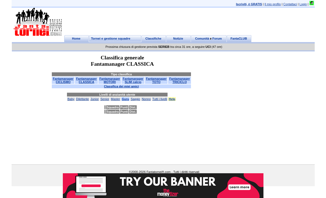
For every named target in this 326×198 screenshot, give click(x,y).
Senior (104, 99)
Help (172, 99)
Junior (94, 99)
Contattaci (290, 4)
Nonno (146, 99)
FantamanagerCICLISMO (63, 80)
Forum (217, 38)
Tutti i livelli (159, 99)
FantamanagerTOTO (156, 80)
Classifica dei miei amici (121, 86)
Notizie (178, 38)
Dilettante (82, 99)
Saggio (135, 99)
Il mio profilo (273, 4)
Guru (125, 99)
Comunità (202, 38)
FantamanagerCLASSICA (86, 80)
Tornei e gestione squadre (110, 38)
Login (303, 4)
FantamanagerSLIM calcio (133, 80)
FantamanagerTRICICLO (179, 80)
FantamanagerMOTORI (109, 80)
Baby (71, 99)
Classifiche (153, 38)
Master (115, 99)
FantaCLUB (239, 38)
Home (76, 38)
